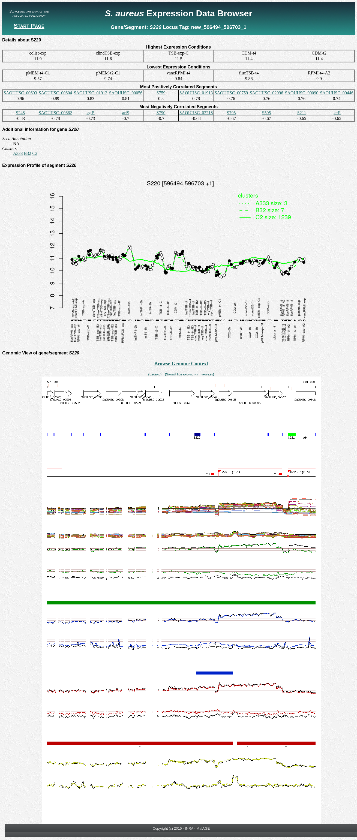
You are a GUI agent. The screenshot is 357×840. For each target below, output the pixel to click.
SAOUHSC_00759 (231, 93)
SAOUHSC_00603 (20, 93)
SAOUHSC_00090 (302, 93)
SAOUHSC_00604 (55, 93)
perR (336, 112)
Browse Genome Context (181, 363)
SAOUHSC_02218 (196, 112)
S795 (231, 112)
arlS (125, 112)
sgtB (90, 112)
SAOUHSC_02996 (266, 93)
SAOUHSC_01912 (90, 93)
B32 (27, 153)
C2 (34, 153)
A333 (18, 153)
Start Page (29, 25)
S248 (20, 112)
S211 (301, 112)
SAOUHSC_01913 (196, 93)
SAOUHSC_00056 (126, 93)
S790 (161, 112)
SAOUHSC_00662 (55, 112)
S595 (266, 112)
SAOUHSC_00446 (336, 93)
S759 (161, 93)
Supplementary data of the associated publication (29, 13)
